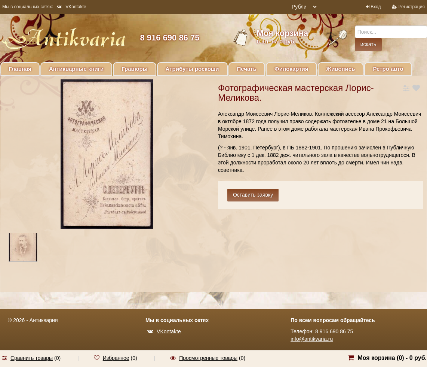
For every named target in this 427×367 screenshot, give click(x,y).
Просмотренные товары (208, 358)
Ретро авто (388, 69)
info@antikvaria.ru (312, 339)
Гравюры (134, 69)
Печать (246, 69)
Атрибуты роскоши (192, 69)
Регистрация (412, 6)
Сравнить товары (31, 358)
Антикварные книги (76, 69)
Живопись (340, 69)
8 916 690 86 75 (169, 37)
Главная (20, 69)
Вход (376, 6)
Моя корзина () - (392, 358)
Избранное (116, 358)
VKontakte (71, 6)
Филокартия (291, 69)
